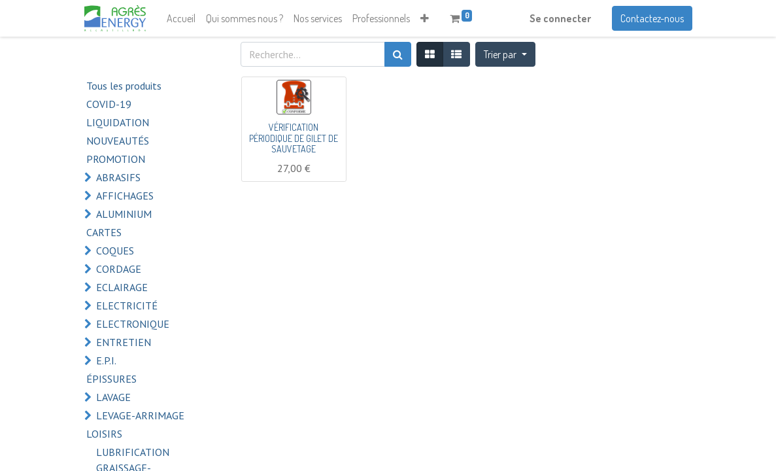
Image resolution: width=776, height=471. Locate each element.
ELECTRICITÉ (127, 305)
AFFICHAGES (125, 195)
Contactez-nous (652, 18)
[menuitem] (181, 18)
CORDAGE (118, 268)
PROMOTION (115, 159)
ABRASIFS (118, 177)
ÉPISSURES (111, 378)
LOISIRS (104, 433)
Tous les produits (123, 85)
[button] (424, 18)
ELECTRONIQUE (132, 323)
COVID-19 (108, 104)
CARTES (104, 232)
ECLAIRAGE (122, 287)
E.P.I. (106, 360)
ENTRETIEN (123, 342)
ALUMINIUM (124, 213)
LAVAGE (113, 397)
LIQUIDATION (117, 122)
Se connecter (560, 18)
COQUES (115, 250)
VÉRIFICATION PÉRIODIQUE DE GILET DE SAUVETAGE (293, 138)
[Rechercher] (397, 54)
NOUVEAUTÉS (117, 140)
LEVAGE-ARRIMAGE (140, 415)
